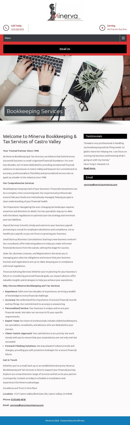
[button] (4, 88)
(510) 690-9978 (17, 29)
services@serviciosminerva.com (27, 405)
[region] (65, 91)
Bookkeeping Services (34, 111)
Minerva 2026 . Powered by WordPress (65, 420)
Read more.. (90, 168)
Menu (8, 38)
